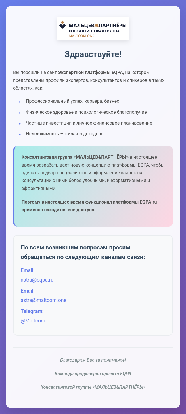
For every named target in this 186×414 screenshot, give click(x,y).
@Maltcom (33, 321)
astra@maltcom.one (43, 300)
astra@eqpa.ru (37, 280)
